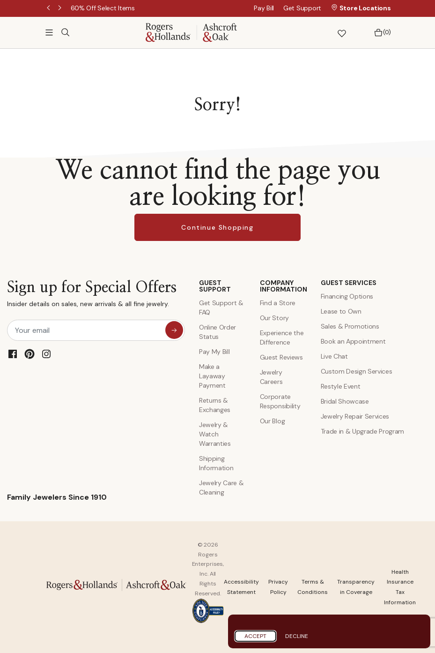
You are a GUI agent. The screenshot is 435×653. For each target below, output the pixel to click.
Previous (49, 8)
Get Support (302, 8)
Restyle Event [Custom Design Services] (341, 386)
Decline (296, 636)
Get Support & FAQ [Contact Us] (221, 307)
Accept (255, 636)
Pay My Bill (214, 351)
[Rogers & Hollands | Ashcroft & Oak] (191, 32)
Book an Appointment (353, 341)
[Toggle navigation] (49, 32)
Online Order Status (217, 332)
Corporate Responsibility (280, 401)
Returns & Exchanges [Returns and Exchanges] (214, 405)
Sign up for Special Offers (92, 296)
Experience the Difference (282, 337)
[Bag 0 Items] (380, 33)
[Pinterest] (29, 354)
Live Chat (334, 356)
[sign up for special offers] (174, 330)
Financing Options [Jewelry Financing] (347, 296)
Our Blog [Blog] (272, 421)
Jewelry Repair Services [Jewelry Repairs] (355, 416)
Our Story (274, 318)
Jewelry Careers (271, 377)
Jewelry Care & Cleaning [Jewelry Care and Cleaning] (221, 487)
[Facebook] (12, 354)
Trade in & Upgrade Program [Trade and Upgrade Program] (363, 431)
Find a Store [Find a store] (277, 303)
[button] (317, 33)
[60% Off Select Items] (103, 8)
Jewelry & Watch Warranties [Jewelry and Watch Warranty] (215, 434)
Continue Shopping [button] (217, 227)
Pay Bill (264, 8)
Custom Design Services (356, 371)
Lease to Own (341, 311)
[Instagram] (46, 354)
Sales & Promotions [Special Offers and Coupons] (350, 326)
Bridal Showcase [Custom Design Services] (345, 401)
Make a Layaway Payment (212, 376)
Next (60, 8)
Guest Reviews (281, 357)
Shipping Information (216, 463)
